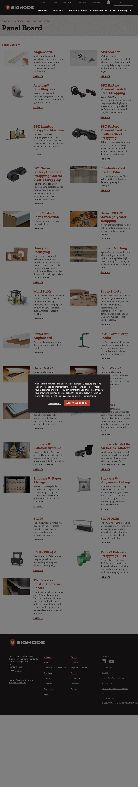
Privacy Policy (89, 396)
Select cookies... (54, 403)
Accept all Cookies (77, 403)
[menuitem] (42, 10)
